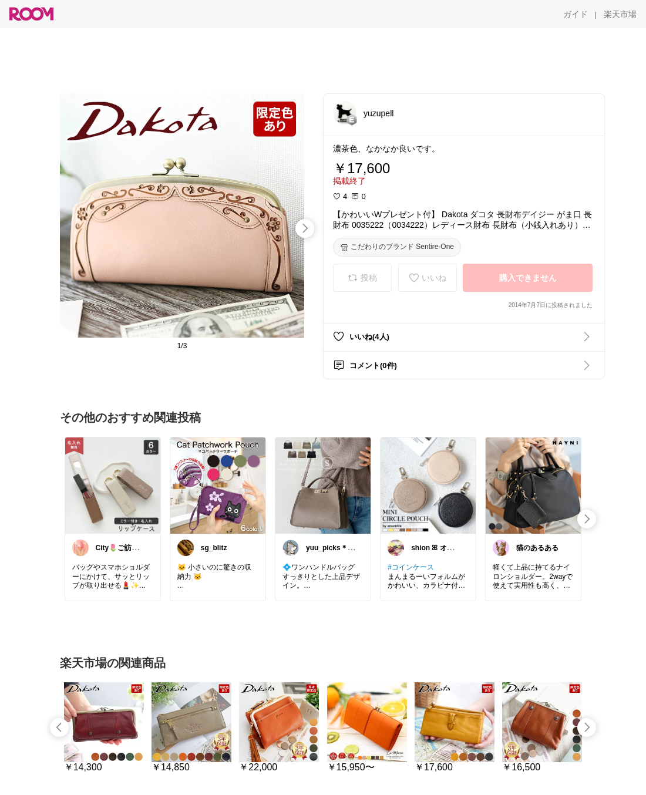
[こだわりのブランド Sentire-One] (397, 247)
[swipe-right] (304, 228)
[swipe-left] (59, 727)
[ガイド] (575, 14)
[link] (112, 485)
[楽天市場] (620, 14)
